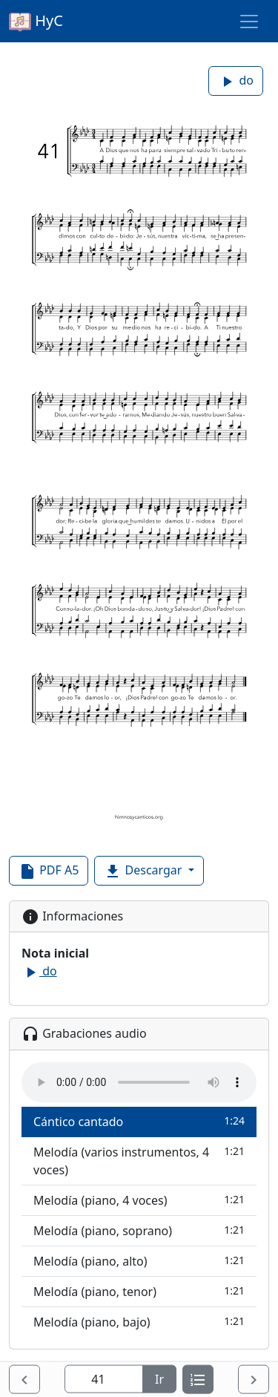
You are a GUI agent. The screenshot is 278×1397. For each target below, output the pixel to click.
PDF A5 (49, 871)
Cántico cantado (139, 1121)
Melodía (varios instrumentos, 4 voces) (139, 1160)
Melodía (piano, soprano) (139, 1230)
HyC (36, 21)
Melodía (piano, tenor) (139, 1291)
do (236, 81)
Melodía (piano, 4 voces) (139, 1199)
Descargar (144, 871)
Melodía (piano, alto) (139, 1260)
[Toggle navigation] (249, 21)
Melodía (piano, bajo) (139, 1321)
